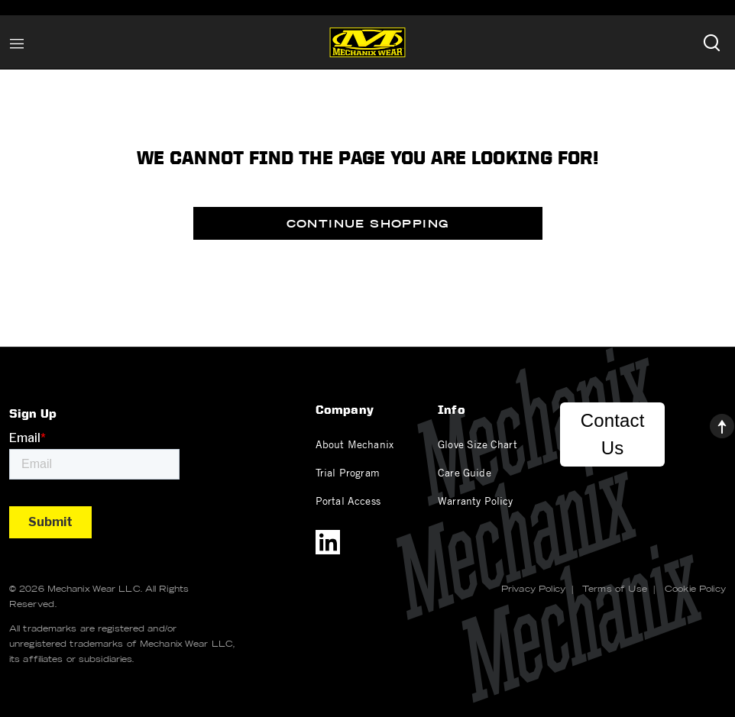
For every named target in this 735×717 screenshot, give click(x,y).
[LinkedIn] (328, 542)
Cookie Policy (695, 588)
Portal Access (348, 500)
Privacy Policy (533, 588)
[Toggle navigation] (17, 42)
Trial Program (348, 472)
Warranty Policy (475, 500)
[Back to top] (710, 422)
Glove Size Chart (477, 444)
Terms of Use (614, 588)
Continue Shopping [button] (368, 224)
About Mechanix (354, 444)
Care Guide (464, 472)
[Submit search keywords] (711, 42)
